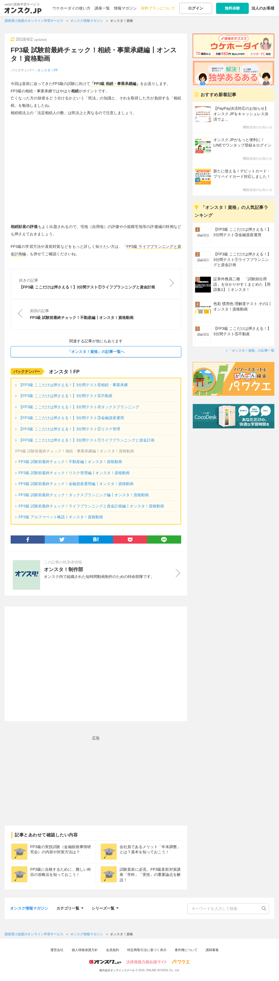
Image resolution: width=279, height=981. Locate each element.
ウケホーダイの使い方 (71, 8)
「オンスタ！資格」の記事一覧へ (96, 351)
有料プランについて (158, 8)
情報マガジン (125, 8)
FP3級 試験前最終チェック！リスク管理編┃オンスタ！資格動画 (74, 473)
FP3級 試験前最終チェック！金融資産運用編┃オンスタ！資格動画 (76, 484)
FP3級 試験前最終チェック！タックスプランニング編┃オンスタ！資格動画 (84, 495)
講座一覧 (102, 8)
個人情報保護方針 (85, 950)
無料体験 (232, 8)
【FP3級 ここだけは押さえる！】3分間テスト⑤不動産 (66, 396)
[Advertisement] (96, 664)
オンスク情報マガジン (29, 908)
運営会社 (56, 950)
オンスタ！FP (47, 70)
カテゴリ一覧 (69, 907)
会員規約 (112, 950)
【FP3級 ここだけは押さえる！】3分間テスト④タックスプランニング (79, 407)
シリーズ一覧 (105, 907)
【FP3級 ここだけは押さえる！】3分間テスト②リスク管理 (69, 429)
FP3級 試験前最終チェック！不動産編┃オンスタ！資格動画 (70, 461)
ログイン (195, 8)
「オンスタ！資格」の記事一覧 (251, 350)
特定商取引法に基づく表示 (146, 950)
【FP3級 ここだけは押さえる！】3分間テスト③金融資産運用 (71, 418)
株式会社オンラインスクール (117, 970)
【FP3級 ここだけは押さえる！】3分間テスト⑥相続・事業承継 (73, 385)
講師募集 (212, 950)
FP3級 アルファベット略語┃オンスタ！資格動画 (61, 517)
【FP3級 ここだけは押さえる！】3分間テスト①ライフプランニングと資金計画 (86, 440)
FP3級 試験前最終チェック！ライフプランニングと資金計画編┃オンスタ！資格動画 (91, 506)
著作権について (186, 950)
